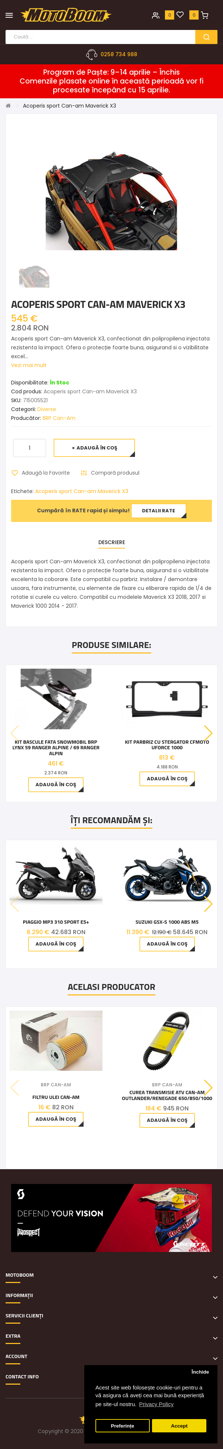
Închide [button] (200, 1372)
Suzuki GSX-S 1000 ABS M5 (167, 921)
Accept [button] (179, 1426)
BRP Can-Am (59, 418)
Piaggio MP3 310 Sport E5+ (56, 921)
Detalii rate (158, 510)
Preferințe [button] (122, 1426)
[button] (208, 733)
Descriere (111, 542)
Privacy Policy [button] (156, 1404)
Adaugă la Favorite (46, 472)
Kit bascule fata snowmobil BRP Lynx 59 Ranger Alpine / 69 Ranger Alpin (56, 747)
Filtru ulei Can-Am (56, 1097)
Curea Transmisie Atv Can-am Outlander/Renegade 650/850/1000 (167, 1095)
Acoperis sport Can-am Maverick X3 (69, 105)
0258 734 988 (119, 54)
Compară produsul (115, 472)
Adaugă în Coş (97, 447)
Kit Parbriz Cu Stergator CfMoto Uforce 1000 (167, 744)
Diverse (46, 409)
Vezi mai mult (29, 365)
